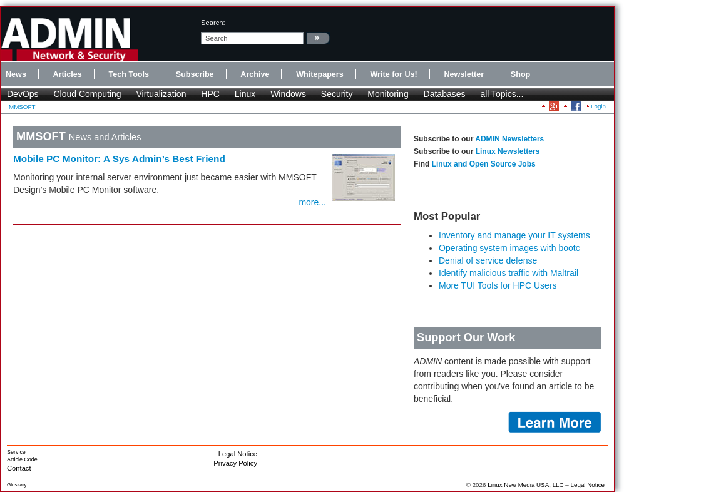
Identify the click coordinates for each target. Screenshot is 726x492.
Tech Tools (128, 74)
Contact (19, 468)
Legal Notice (237, 454)
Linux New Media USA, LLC (525, 484)
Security (337, 94)
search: (213, 22)
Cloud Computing (87, 94)
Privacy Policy (235, 463)
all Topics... (501, 94)
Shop (520, 74)
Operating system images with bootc (509, 248)
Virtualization (161, 94)
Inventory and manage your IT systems (514, 235)
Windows (288, 94)
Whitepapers (320, 74)
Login (598, 106)
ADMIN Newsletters (509, 139)
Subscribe (195, 74)
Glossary (17, 485)
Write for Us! (393, 74)
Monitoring (387, 94)
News (16, 74)
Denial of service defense (488, 260)
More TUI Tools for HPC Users (498, 285)
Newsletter (464, 74)
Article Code (22, 459)
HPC (210, 94)
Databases (445, 94)
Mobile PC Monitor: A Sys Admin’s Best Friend (119, 158)
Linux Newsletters (508, 151)
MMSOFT (22, 106)
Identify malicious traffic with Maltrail (508, 273)
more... (312, 202)
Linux (245, 94)
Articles (67, 74)
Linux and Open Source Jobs (484, 164)
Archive (254, 74)
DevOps (23, 94)
